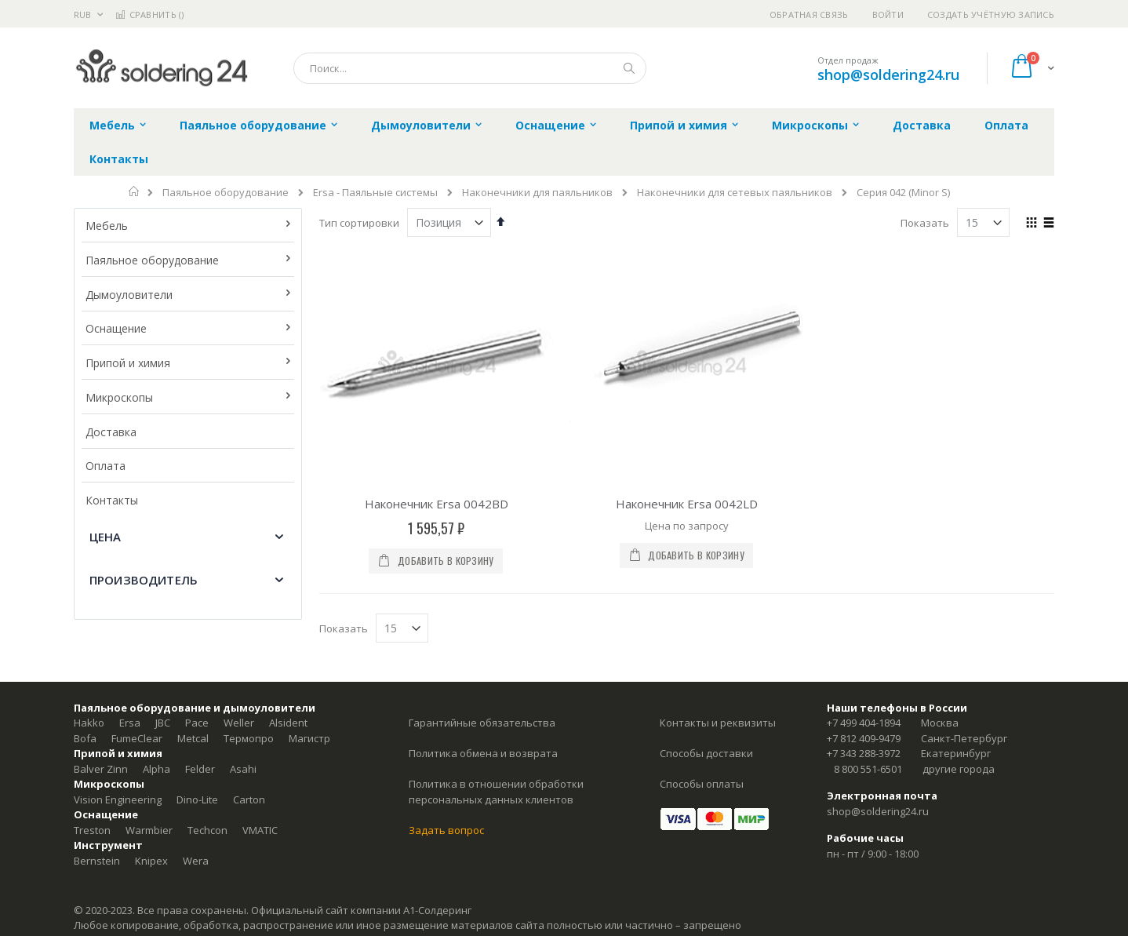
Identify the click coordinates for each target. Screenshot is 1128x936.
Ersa (129, 723)
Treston (92, 830)
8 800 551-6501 (868, 769)
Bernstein (97, 861)
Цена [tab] (105, 536)
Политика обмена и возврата (483, 753)
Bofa (85, 738)
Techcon (207, 830)
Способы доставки (706, 753)
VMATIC (260, 830)
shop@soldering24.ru (888, 74)
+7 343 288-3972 (864, 753)
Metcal (193, 738)
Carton (249, 799)
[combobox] (469, 68)
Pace (197, 723)
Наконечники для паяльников (537, 193)
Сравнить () (149, 14)
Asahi (243, 769)
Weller (239, 723)
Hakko (89, 723)
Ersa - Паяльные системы (375, 193)
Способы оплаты (702, 784)
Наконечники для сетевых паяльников (734, 193)
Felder (200, 769)
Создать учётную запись (990, 14)
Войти (888, 14)
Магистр (309, 738)
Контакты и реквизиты (718, 723)
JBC (162, 723)
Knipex (151, 861)
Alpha (156, 769)
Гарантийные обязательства (482, 723)
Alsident (288, 723)
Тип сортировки (359, 223)
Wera (196, 861)
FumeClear (136, 738)
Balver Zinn (101, 769)
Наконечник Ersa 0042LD (687, 504)
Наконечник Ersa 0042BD (436, 504)
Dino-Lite (197, 799)
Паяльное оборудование (225, 193)
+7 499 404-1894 (864, 723)
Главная (134, 191)
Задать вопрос (446, 830)
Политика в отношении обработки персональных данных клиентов (496, 792)
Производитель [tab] (143, 580)
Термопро (249, 738)
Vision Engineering (118, 799)
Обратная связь (809, 14)
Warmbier (149, 830)
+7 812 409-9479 (864, 738)
